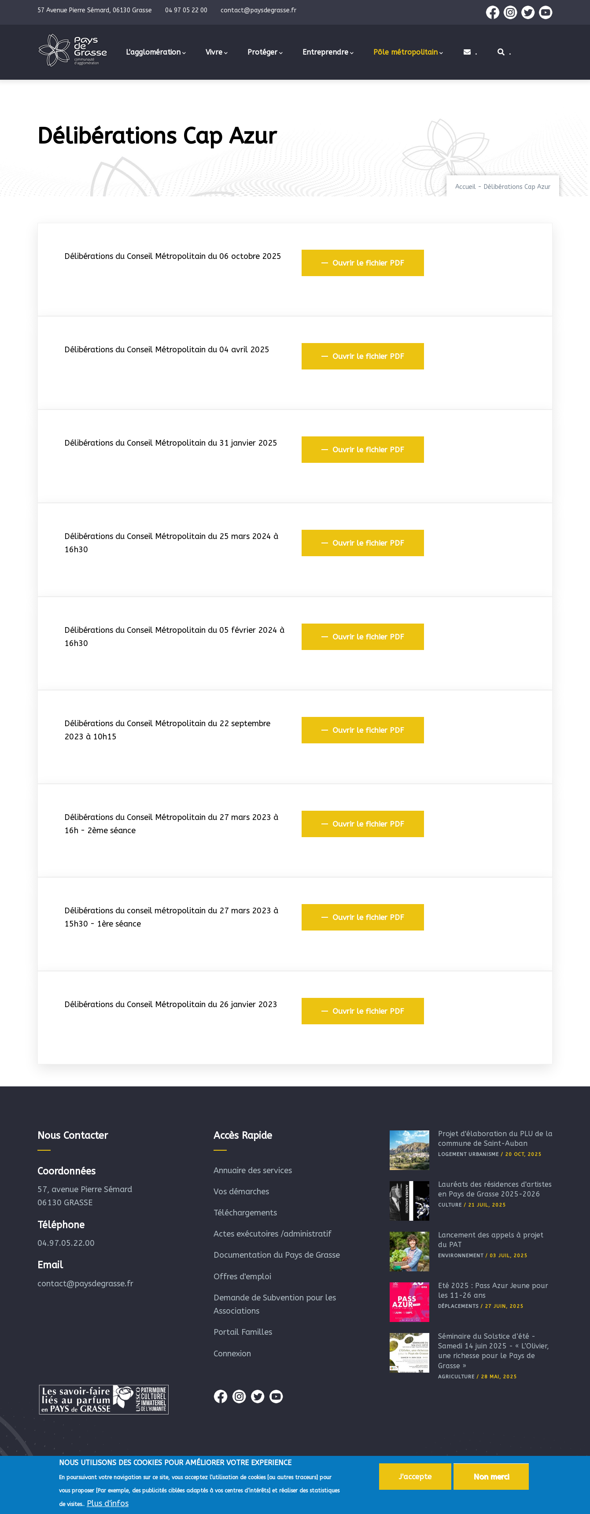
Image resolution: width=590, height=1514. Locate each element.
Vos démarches (241, 1191)
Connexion (232, 1354)
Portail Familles (243, 1332)
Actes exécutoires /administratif (273, 1234)
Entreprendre (328, 53)
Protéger (265, 53)
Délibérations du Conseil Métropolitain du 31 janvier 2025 (170, 443)
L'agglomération (156, 53)
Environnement (460, 1256)
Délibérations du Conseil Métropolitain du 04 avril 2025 (166, 349)
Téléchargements (245, 1213)
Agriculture (456, 1377)
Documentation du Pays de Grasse (277, 1255)
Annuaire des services (253, 1170)
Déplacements (458, 1306)
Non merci (491, 1478)
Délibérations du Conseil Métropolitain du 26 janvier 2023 (170, 1004)
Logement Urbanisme (468, 1154)
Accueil (465, 187)
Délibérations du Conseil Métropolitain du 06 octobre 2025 (172, 256)
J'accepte (415, 1478)
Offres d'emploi (242, 1276)
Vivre (217, 53)
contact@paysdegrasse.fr (85, 1284)
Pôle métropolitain (408, 53)
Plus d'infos (108, 1505)
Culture (450, 1205)
